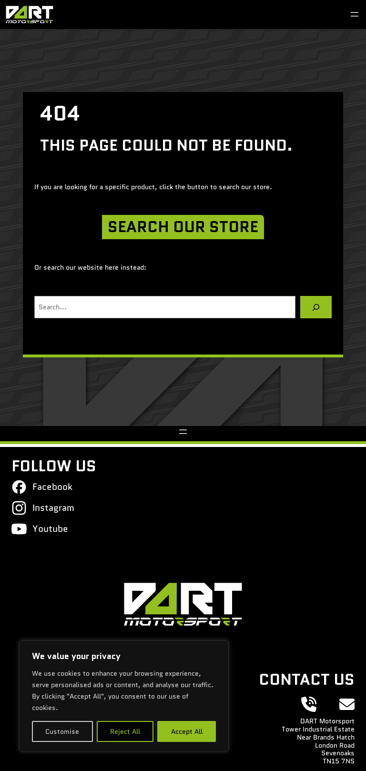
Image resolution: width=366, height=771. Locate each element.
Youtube (50, 528)
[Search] (316, 307)
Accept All (187, 731)
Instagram (53, 507)
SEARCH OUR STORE (183, 227)
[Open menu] (354, 14)
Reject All (125, 731)
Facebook (52, 486)
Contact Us (307, 679)
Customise (62, 731)
